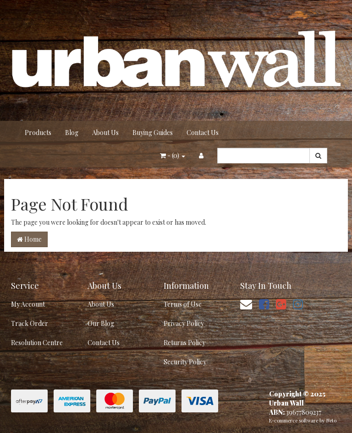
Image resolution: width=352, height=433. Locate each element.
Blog (71, 132)
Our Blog (101, 323)
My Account (28, 304)
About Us (105, 132)
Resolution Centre (37, 342)
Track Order (29, 323)
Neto (331, 420)
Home (29, 239)
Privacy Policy (184, 323)
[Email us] (246, 304)
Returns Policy (184, 342)
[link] (264, 304)
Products (38, 132)
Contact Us (203, 132)
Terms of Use (183, 304)
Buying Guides (152, 132)
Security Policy (185, 361)
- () (172, 155)
